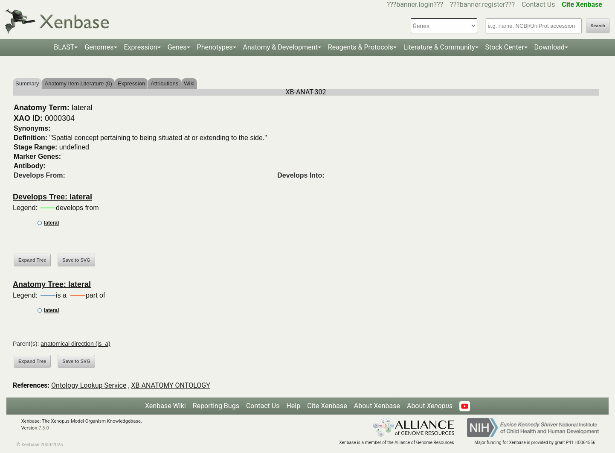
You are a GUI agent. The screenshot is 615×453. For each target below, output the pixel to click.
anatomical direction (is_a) (75, 343)
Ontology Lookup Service (88, 385)
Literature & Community (439, 47)
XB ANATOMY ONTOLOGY (170, 385)
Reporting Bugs (216, 406)
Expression (140, 47)
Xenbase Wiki (165, 406)
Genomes (98, 47)
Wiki (189, 83)
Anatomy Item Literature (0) (78, 83)
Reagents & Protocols (360, 47)
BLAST (64, 47)
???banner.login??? (415, 4)
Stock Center (504, 47)
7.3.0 (43, 428)
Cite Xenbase (327, 406)
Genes (177, 47)
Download (549, 47)
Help (293, 406)
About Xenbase (377, 406)
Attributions (164, 83)
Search (598, 26)
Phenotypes (215, 47)
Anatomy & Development (280, 47)
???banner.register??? (482, 4)
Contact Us (538, 4)
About (430, 406)
